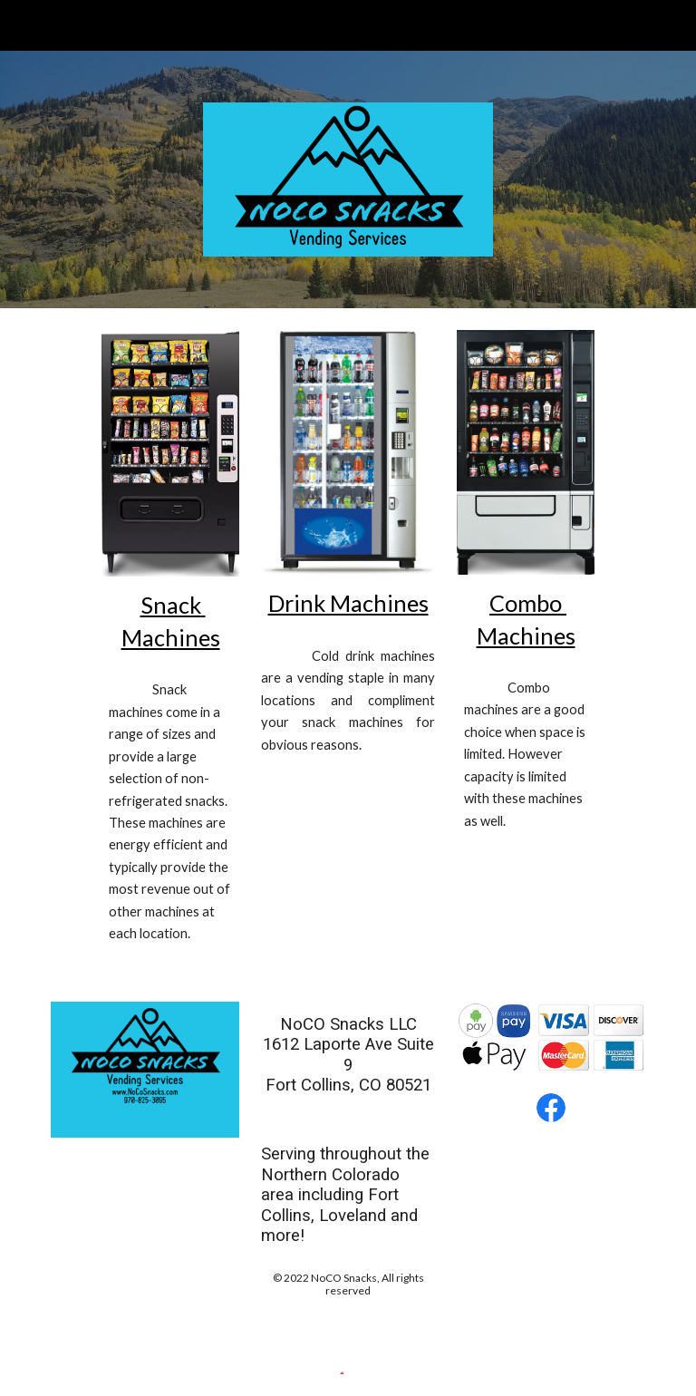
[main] (170, 621)
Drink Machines (348, 602)
